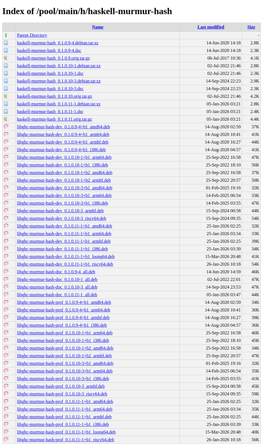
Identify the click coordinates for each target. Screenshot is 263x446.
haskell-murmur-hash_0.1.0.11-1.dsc (50, 111)
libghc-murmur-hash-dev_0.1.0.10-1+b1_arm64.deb (64, 157)
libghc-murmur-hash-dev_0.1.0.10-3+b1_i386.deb (62, 203)
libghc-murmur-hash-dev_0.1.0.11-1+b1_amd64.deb (64, 226)
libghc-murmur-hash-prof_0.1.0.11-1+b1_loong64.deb (66, 432)
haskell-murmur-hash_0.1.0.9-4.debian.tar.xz (58, 42)
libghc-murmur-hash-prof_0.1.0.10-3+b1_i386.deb (63, 378)
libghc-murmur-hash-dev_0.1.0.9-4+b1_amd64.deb (63, 126)
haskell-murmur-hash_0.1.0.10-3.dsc (50, 88)
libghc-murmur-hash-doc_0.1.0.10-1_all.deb (57, 279)
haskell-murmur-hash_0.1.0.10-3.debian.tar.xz (59, 81)
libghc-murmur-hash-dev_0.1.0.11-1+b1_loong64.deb (66, 256)
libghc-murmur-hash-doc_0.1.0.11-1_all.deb (57, 294)
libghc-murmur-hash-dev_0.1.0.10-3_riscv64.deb (61, 218)
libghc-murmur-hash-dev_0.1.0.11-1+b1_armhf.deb (64, 241)
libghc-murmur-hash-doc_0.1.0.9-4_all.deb (56, 271)
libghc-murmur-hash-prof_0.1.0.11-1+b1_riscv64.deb (65, 439)
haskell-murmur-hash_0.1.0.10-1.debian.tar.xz (59, 65)
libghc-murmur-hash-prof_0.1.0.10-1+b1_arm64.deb (65, 332)
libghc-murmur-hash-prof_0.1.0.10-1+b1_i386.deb (63, 340)
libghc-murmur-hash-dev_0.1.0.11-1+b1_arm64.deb (64, 233)
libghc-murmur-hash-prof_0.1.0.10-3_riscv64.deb (62, 393)
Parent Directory (32, 35)
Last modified (210, 27)
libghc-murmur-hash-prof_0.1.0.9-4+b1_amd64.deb (64, 302)
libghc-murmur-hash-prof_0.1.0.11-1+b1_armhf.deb (64, 416)
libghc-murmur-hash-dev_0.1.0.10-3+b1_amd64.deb (64, 187)
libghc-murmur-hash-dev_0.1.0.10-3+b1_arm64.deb (64, 195)
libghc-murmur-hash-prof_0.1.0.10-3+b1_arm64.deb (65, 371)
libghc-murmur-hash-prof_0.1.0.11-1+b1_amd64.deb (65, 401)
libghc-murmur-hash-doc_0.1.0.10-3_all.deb (57, 287)
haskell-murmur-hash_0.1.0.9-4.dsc (49, 50)
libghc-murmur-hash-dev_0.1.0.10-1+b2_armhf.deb (64, 180)
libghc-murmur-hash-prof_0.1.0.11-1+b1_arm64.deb (64, 409)
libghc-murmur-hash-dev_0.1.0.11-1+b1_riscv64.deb (65, 264)
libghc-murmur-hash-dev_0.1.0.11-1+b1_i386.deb (62, 248)
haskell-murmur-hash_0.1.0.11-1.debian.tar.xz (59, 103)
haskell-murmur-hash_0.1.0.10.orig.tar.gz (54, 96)
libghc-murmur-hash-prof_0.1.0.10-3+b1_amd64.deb (65, 363)
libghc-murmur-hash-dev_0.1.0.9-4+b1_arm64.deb (63, 134)
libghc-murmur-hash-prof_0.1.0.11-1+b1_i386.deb (63, 424)
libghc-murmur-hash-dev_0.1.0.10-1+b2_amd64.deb (64, 172)
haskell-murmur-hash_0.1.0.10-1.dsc (50, 73)
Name (97, 27)
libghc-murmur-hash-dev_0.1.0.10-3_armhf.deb (60, 210)
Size (251, 27)
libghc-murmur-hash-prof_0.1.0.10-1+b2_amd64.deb (65, 348)
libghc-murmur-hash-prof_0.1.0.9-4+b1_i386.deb (62, 325)
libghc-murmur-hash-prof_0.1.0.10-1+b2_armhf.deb (64, 355)
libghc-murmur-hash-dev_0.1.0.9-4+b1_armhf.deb (62, 142)
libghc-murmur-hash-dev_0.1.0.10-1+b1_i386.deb (62, 165)
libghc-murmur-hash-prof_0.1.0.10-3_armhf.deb (61, 386)
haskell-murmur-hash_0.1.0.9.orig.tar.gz (53, 58)
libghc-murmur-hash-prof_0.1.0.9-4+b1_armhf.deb (63, 317)
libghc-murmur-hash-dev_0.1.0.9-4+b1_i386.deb (61, 149)
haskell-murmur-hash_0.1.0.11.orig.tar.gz (54, 119)
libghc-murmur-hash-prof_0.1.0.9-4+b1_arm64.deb (63, 310)
